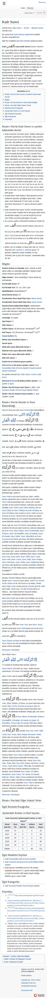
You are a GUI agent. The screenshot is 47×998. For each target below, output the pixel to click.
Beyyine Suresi (37, 28)
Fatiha (21, 607)
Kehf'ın (32, 581)
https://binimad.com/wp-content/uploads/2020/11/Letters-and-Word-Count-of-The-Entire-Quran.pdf (26, 910)
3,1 (11, 907)
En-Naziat (24, 720)
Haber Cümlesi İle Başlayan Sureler (17, 959)
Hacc (4, 763)
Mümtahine (6, 774)
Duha (30, 700)
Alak (23, 641)
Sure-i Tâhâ (25, 557)
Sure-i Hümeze (16, 516)
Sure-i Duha (13, 508)
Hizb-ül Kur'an (8, 365)
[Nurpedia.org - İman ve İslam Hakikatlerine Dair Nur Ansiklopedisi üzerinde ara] (41, 13)
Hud (9, 734)
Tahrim (12, 777)
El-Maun (22, 703)
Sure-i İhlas (17, 755)
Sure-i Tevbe (20, 562)
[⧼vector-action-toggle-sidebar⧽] (10, 11)
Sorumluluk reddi (26, 990)
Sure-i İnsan (16, 774)
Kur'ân (26, 28)
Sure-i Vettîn (31, 513)
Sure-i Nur (36, 760)
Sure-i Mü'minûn (8, 562)
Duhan (23, 777)
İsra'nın (41, 581)
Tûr (23, 774)
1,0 (9, 894)
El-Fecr (18, 717)
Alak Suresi (16, 28)
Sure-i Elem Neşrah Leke (28, 508)
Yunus (13, 734)
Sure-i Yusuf (9, 235)
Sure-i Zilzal (6, 510)
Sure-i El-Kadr (19, 525)
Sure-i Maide (31, 562)
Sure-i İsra (35, 232)
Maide (38, 583)
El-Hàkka (34, 771)
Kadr (17, 641)
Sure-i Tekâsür (19, 510)
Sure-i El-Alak (7, 513)
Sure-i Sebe (25, 771)
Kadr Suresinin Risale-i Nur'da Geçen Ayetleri (22, 886)
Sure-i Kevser (25, 410)
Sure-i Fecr (8, 531)
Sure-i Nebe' (15, 536)
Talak (18, 777)
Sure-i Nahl (26, 559)
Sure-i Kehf (34, 235)
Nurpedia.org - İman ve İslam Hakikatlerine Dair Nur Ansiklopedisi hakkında (30, 983)
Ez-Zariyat (35, 774)
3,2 (13, 907)
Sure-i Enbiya (37, 559)
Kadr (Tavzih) (25, 41)
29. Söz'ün (40, 247)
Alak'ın (9, 586)
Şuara (20, 766)
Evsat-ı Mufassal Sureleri (13, 962)
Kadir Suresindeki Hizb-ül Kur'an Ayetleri (20, 859)
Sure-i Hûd (6, 559)
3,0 (9, 907)
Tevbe (13, 589)
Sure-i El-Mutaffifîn (17, 534)
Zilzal (9, 703)
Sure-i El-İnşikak (31, 534)
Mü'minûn (31, 734)
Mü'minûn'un (23, 583)
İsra (17, 763)
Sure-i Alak (6, 502)
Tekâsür (15, 703)
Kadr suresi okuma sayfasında (21, 34)
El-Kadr (31, 586)
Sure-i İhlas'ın (7, 643)
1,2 (13, 894)
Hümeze (30, 706)
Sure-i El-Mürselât (32, 531)
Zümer (41, 763)
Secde (27, 774)
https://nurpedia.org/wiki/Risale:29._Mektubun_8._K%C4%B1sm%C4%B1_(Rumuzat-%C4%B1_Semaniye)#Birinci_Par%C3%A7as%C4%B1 (25, 903)
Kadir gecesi (9, 868)
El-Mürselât (32, 717)
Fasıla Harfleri (8, 336)
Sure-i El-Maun (33, 510)
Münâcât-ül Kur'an (9, 381)
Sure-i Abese (19, 531)
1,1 (11, 894)
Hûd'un (10, 583)
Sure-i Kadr (6, 497)
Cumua (14, 723)
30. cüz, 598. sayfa (23, 288)
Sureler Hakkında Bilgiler (20, 956)
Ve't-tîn (14, 706)
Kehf (36, 731)
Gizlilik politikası (26, 975)
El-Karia (29, 589)
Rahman (5, 777)
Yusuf (4, 734)
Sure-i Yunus (16, 559)
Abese (24, 717)
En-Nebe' (32, 720)
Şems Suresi (37, 302)
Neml (15, 766)
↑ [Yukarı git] (7, 900)
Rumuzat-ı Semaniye (11, 650)
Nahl (43, 586)
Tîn (21, 589)
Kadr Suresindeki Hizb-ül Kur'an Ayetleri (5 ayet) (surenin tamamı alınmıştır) (22, 368)
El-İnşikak (16, 720)
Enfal (9, 763)
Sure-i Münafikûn (27, 536)
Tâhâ (41, 731)
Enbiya (24, 734)
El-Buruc (41, 717)
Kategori (6, 956)
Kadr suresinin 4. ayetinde (21, 250)
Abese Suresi (36, 298)
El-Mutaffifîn (6, 720)
